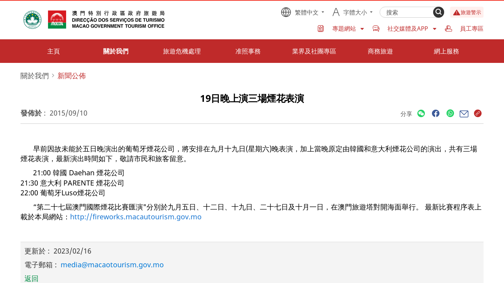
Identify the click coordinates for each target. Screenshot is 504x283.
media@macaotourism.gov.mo (112, 264)
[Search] (438, 12)
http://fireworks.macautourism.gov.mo (136, 216)
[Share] (421, 113)
